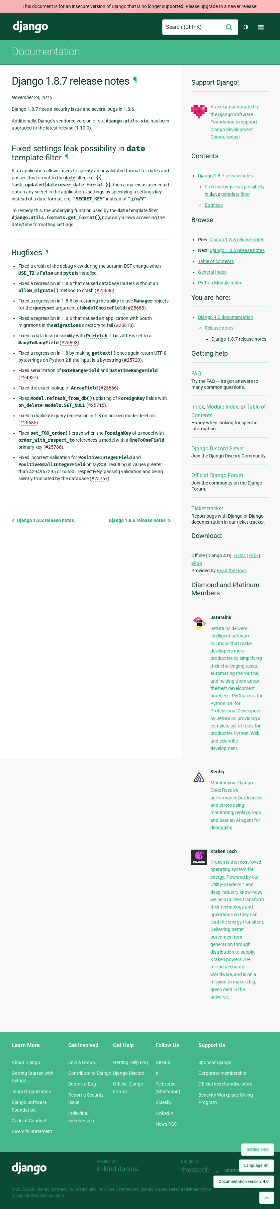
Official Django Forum (217, 475)
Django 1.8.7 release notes (225, 175)
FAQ (196, 373)
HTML (240, 555)
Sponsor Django (214, 1062)
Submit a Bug (82, 1084)
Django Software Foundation (62, 1189)
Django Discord (129, 1073)
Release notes (219, 328)
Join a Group (81, 1062)
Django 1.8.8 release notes (43, 520)
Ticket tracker (207, 508)
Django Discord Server (217, 448)
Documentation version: (244, 1181)
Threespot (196, 1170)
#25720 (132, 360)
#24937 (28, 377)
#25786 (53, 447)
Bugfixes (214, 205)
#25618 (124, 325)
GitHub (163, 1062)
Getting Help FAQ (131, 1062)
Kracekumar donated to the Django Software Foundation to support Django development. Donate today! (235, 122)
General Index (212, 272)
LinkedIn (164, 1113)
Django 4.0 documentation (225, 317)
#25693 (69, 342)
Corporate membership (222, 1073)
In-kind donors (117, 1169)
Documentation (46, 51)
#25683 (136, 308)
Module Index (222, 407)
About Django (26, 1062)
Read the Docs (232, 570)
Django (30, 27)
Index (197, 407)
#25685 (28, 422)
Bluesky (164, 1102)
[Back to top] (267, 1198)
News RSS (166, 1124)
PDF (253, 555)
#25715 (96, 405)
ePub (196, 563)
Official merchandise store (225, 1084)
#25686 (104, 290)
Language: (256, 1165)
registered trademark (180, 1189)
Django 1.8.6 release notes (140, 520)
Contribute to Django (89, 1073)
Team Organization (31, 1091)
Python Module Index (220, 282)
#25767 (99, 478)
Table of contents (216, 261)
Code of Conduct (29, 1120)
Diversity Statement (32, 1131)
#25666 (108, 388)
